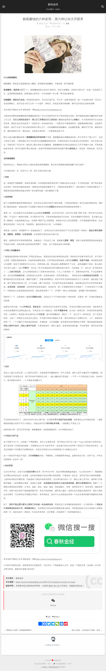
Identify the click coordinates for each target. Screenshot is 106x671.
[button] (3, 7)
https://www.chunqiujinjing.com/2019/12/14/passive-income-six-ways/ (46, 582)
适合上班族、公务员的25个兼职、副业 (87, 630)
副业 (48, 617)
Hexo (45, 667)
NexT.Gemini (53, 667)
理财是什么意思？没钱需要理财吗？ (18, 630)
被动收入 (56, 617)
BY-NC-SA (53, 586)
